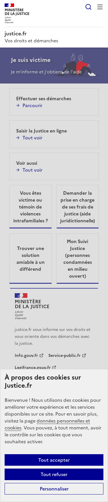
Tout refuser (54, 474)
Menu (100, 7)
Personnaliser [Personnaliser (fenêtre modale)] (54, 488)
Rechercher (88, 7)
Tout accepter (54, 459)
